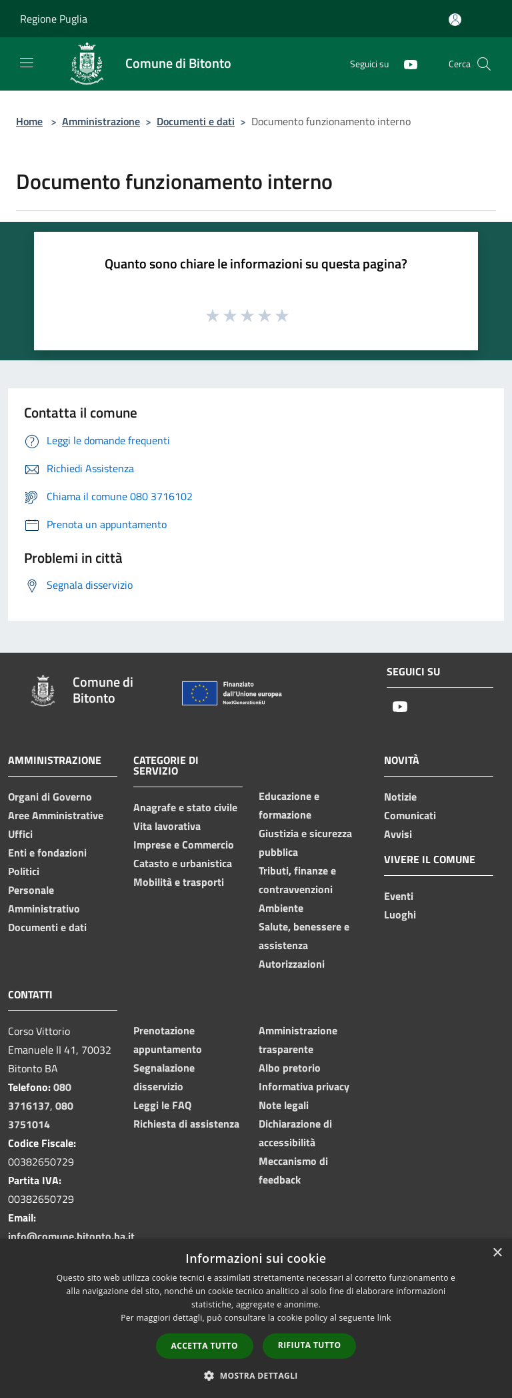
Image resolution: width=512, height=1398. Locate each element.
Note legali (284, 1105)
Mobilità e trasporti (178, 882)
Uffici (20, 834)
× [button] (497, 1253)
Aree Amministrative (55, 815)
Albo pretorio (290, 1068)
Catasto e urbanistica (182, 863)
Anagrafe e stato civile (185, 807)
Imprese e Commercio (183, 845)
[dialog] (256, 1318)
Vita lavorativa (167, 826)
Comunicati (410, 815)
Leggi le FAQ (162, 1105)
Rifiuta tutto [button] (309, 1345)
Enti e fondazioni (47, 853)
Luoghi (400, 914)
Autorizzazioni (292, 964)
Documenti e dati (196, 121)
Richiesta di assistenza (186, 1124)
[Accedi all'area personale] (455, 19)
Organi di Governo (50, 797)
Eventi (398, 896)
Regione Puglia (53, 19)
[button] (256, 1375)
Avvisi (398, 834)
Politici (23, 871)
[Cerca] (484, 64)
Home (29, 121)
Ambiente (281, 908)
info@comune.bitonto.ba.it (71, 1236)
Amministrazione (101, 121)
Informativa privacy (304, 1086)
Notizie (400, 797)
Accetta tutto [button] (204, 1345)
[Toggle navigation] (27, 63)
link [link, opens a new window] (384, 1317)
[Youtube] (405, 64)
